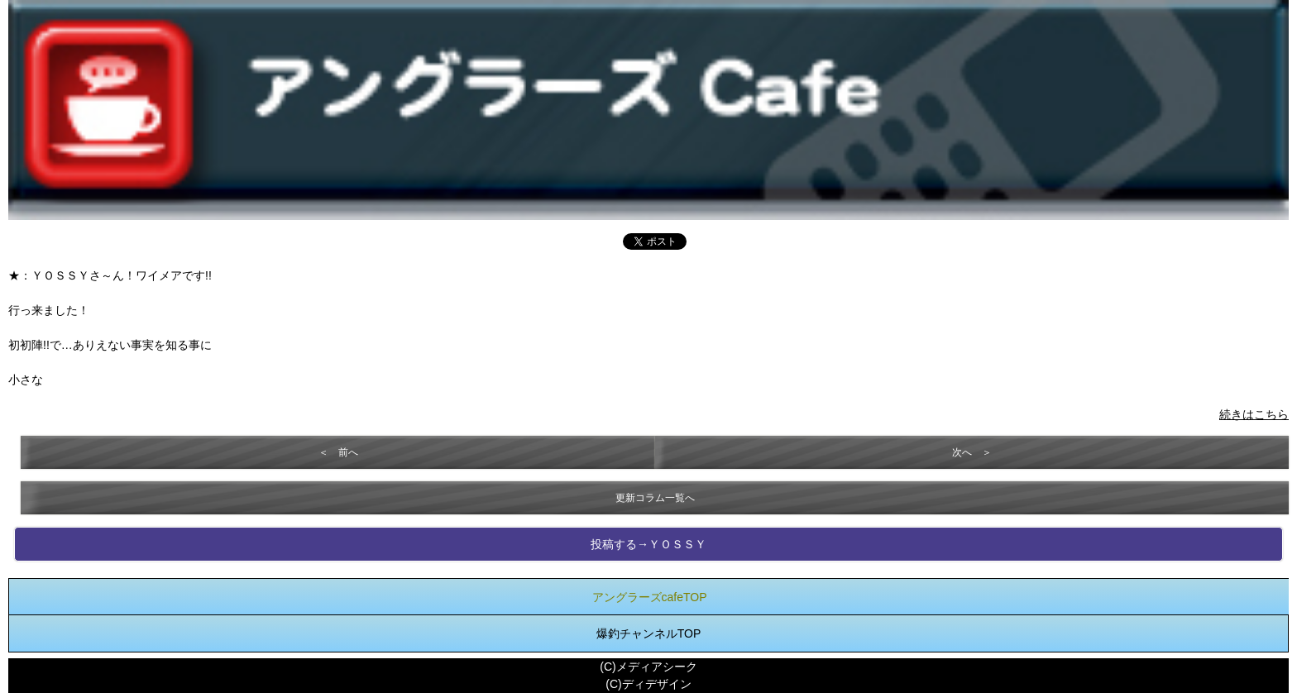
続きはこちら (1254, 414)
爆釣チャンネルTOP (648, 633)
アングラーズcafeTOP (649, 597)
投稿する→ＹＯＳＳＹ (648, 544)
